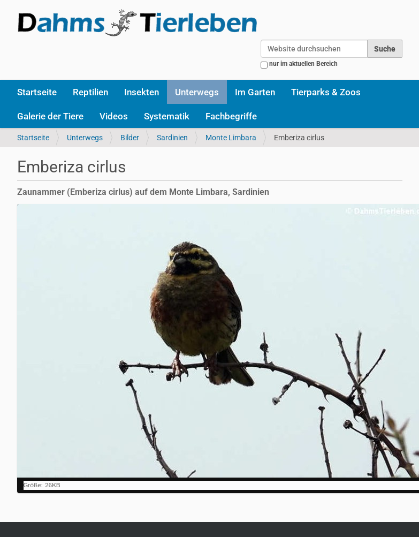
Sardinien (172, 137)
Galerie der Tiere (50, 116)
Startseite (37, 92)
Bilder (129, 137)
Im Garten (255, 92)
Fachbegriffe (231, 116)
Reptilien (90, 92)
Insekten (141, 92)
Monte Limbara (230, 137)
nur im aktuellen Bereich (303, 63)
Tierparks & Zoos (326, 92)
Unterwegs (197, 92)
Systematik (166, 116)
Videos (114, 116)
